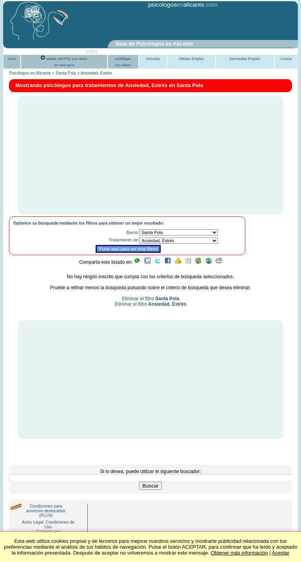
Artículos (153, 59)
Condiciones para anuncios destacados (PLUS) (45, 511)
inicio (12, 59)
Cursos (286, 59)
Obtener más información (239, 553)
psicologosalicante (176, 4)
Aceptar (281, 553)
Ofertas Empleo (191, 59)
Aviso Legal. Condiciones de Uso (48, 524)
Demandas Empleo (244, 59)
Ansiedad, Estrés (96, 73)
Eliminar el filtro (151, 298)
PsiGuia (73, 51)
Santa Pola (66, 73)
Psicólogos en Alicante (30, 73)
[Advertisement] (132, 24)
